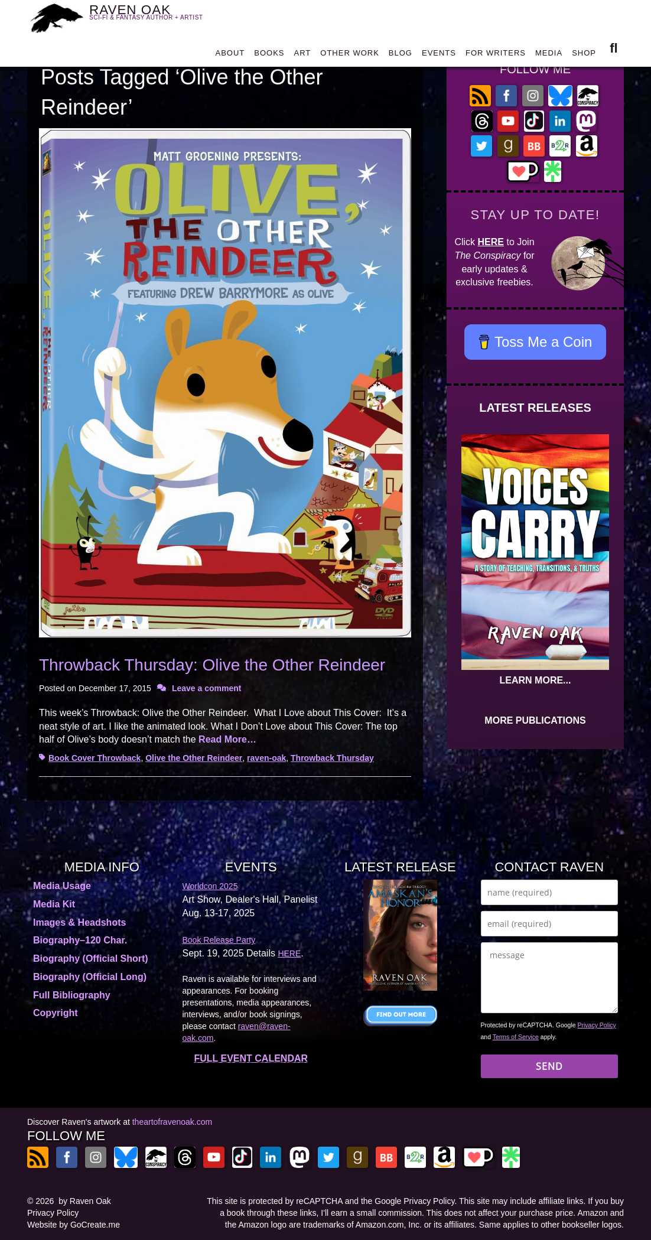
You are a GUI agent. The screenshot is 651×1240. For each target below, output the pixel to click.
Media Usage (62, 886)
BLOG (400, 54)
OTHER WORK (349, 54)
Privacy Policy (597, 1025)
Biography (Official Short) (90, 958)
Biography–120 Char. (80, 940)
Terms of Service (516, 1036)
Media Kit (54, 904)
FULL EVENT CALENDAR (251, 1058)
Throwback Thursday (332, 758)
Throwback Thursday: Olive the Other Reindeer (212, 665)
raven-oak (266, 758)
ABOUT (230, 54)
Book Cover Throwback (94, 758)
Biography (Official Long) (90, 977)
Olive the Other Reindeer (193, 758)
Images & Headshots (79, 922)
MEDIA (548, 54)
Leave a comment (207, 688)
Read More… (227, 739)
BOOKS (269, 54)
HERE (491, 242)
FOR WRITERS (496, 54)
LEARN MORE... (535, 680)
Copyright (55, 1013)
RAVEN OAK (153, 16)
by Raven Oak (84, 1201)
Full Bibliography (71, 995)
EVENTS (439, 54)
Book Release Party (219, 940)
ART (302, 54)
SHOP (584, 54)
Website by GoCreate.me (73, 1224)
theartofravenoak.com (172, 1122)
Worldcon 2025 (210, 886)
